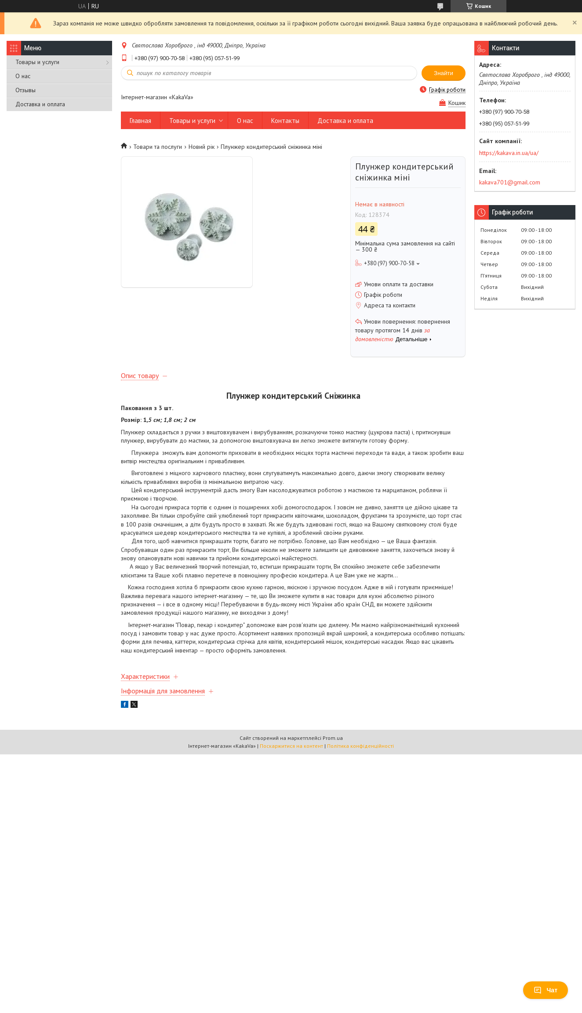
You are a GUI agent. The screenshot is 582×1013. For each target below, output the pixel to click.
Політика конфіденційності (360, 746)
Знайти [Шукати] (443, 73)
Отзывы (25, 90)
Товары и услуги (37, 62)
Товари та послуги (157, 147)
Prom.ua (333, 738)
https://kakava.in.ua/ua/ (508, 153)
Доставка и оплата (40, 104)
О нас (22, 76)
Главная (140, 120)
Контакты (285, 120)
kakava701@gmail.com (509, 182)
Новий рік (202, 147)
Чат (545, 990)
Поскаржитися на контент (291, 746)
